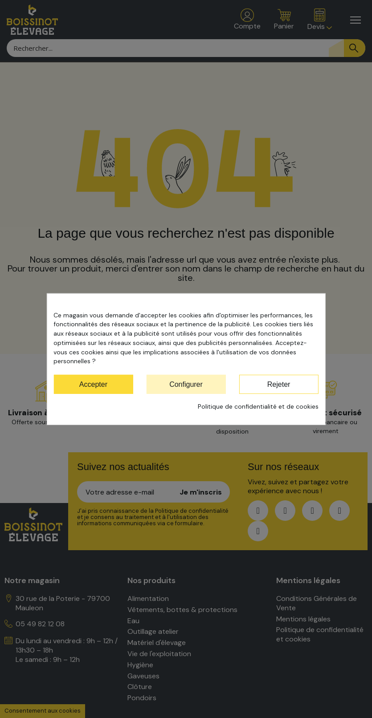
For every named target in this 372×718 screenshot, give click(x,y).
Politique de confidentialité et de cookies (258, 406)
